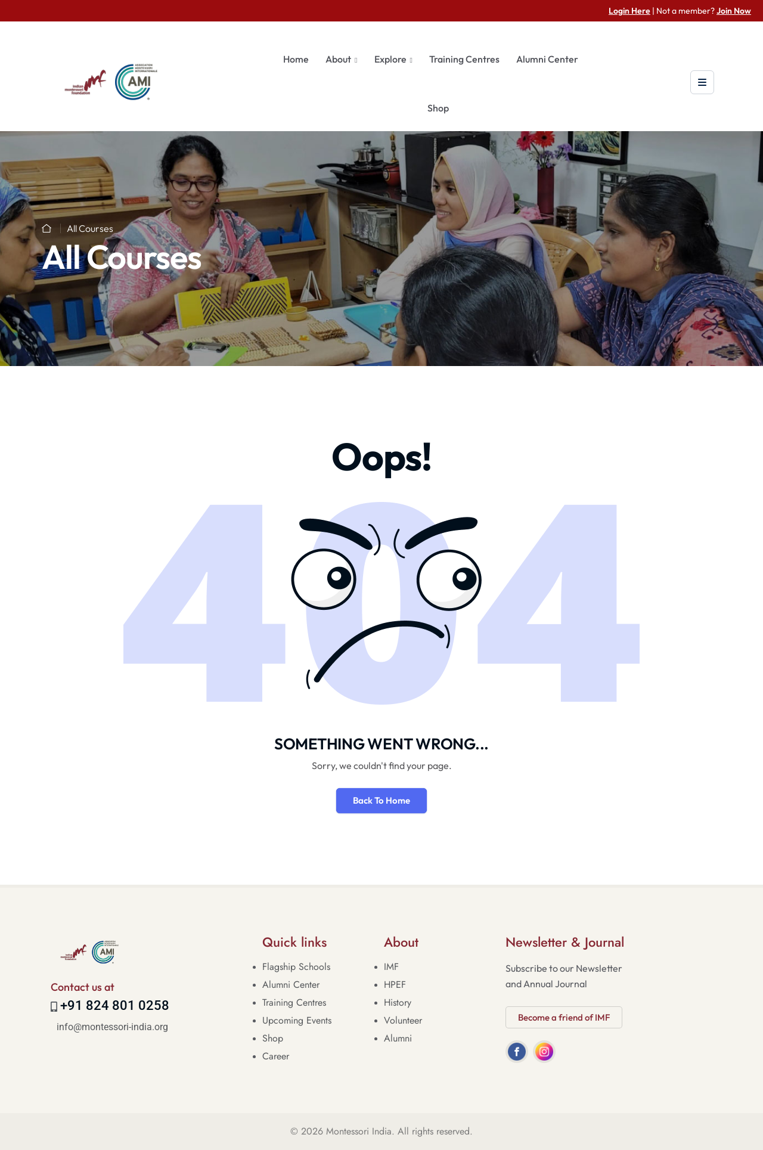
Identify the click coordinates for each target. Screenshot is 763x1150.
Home (296, 59)
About (338, 59)
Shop (438, 108)
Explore (390, 59)
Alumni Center (547, 59)
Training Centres (464, 59)
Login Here (629, 10)
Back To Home (381, 800)
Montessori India (359, 1131)
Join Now (734, 10)
